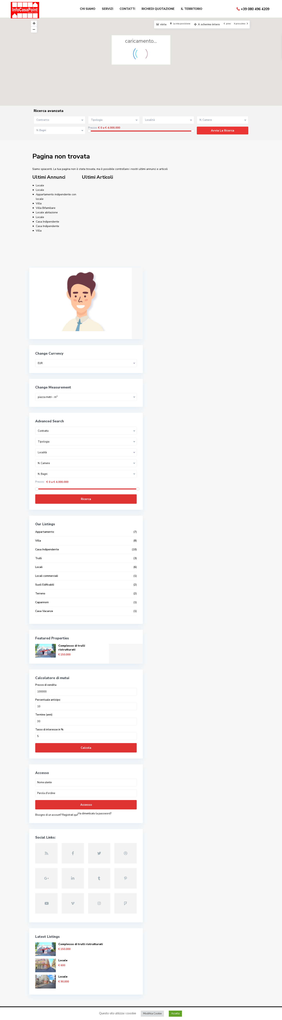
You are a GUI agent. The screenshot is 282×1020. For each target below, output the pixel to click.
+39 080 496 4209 (255, 9)
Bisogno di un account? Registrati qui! (56, 798)
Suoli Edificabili (44, 568)
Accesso (61, 788)
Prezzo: (92, 128)
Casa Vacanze (44, 594)
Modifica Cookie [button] (152, 1013)
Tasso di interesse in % (49, 713)
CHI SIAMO (87, 9)
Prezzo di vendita (46, 668)
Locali (39, 550)
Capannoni (42, 585)
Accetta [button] (175, 1013)
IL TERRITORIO (191, 9)
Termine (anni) (43, 698)
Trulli (38, 541)
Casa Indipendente (47, 221)
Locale (40, 185)
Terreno (40, 576)
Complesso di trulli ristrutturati (71, 631)
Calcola (61, 731)
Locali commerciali (46, 559)
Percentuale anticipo (48, 683)
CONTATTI (127, 9)
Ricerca (61, 482)
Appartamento (44, 515)
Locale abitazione (47, 212)
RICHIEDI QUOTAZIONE (158, 9)
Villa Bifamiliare (45, 208)
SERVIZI (107, 9)
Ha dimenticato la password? (52, 802)
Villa (39, 203)
